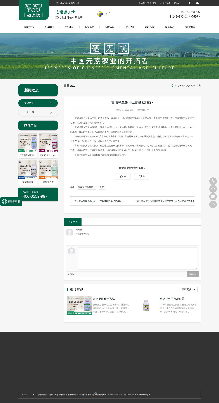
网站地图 (142, 3)
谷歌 (155, 3)
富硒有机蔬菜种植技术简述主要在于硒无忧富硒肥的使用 (168, 201)
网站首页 (29, 27)
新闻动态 (89, 29)
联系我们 (170, 27)
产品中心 (69, 27)
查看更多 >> (188, 289)
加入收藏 (166, 3)
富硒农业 (38, 103)
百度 (149, 3)
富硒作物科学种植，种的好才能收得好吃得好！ (101, 201)
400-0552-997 (213, 181)
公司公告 (38, 112)
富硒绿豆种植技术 (86, 187)
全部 (102, 187)
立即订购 (190, 27)
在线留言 (177, 3)
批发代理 (129, 27)
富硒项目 (109, 27)
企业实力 (49, 27)
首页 (177, 85)
